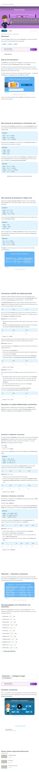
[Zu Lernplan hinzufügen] (31, 31)
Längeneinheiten (15, 34)
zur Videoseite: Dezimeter (19, 726)
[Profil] (37, 1)
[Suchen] (36, 4)
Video (8, 39)
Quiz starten (33, 49)
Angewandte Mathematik (6, 34)
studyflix (20, 1)
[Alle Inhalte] (1, 1)
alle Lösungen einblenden (9, 651)
